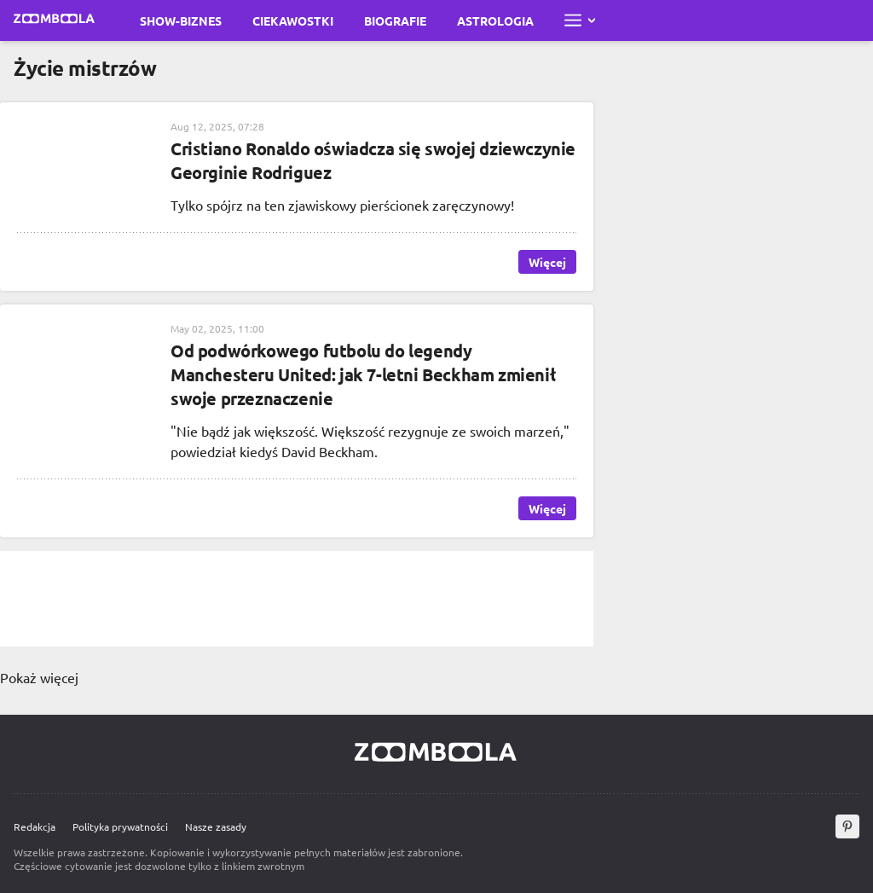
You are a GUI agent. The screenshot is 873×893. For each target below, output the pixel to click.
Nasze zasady (215, 826)
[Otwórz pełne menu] (579, 20)
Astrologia (495, 20)
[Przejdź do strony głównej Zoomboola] (54, 20)
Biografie (395, 20)
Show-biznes (181, 20)
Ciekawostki (292, 20)
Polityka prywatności (120, 826)
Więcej (547, 262)
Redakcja (34, 826)
